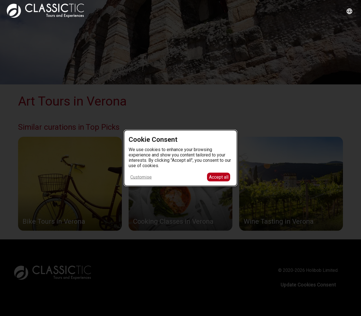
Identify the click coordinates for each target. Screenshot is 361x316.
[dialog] (180, 158)
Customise (141, 177)
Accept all (218, 177)
